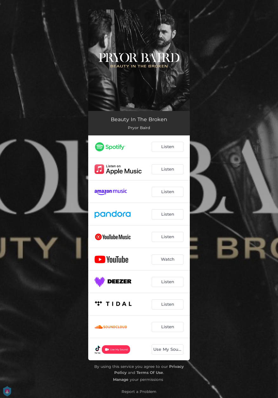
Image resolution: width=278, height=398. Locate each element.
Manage (121, 379)
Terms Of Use (149, 372)
